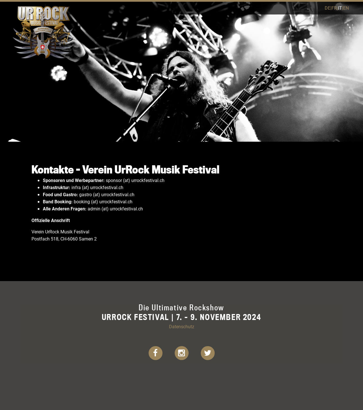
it (340, 8)
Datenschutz (181, 326)
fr (334, 8)
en (346, 8)
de (327, 8)
